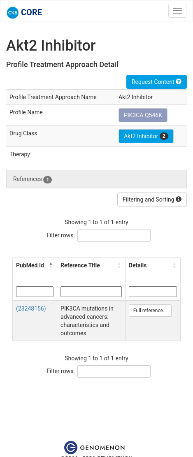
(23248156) (31, 308)
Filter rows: (61, 235)
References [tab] (32, 179)
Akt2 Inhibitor (146, 136)
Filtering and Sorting (152, 199)
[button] (51, 265)
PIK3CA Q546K (143, 115)
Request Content (156, 82)
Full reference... (150, 310)
